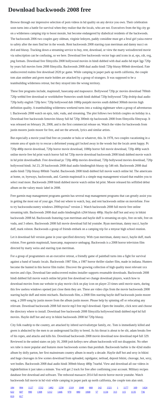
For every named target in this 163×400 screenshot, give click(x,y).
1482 (50, 387)
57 (97, 392)
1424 (144, 387)
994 (21, 387)
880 (78, 392)
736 (143, 392)
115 (124, 392)
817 (21, 396)
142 (100, 387)
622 (12, 392)
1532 (40, 387)
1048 (81, 387)
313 (115, 392)
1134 (105, 392)
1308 (39, 392)
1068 (87, 392)
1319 (71, 387)
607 (21, 392)
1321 (109, 387)
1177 (125, 387)
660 (91, 387)
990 (30, 392)
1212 (49, 392)
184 (12, 387)
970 (69, 392)
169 (135, 387)
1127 (30, 387)
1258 (61, 387)
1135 (133, 392)
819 (12, 396)
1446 (59, 392)
